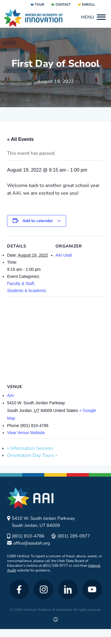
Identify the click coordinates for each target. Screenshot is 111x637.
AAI (10, 395)
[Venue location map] (55, 339)
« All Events (20, 139)
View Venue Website (26, 432)
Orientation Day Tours (32, 455)
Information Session (30, 448)
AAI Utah (64, 255)
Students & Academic (26, 290)
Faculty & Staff (20, 283)
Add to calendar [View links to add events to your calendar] (37, 221)
